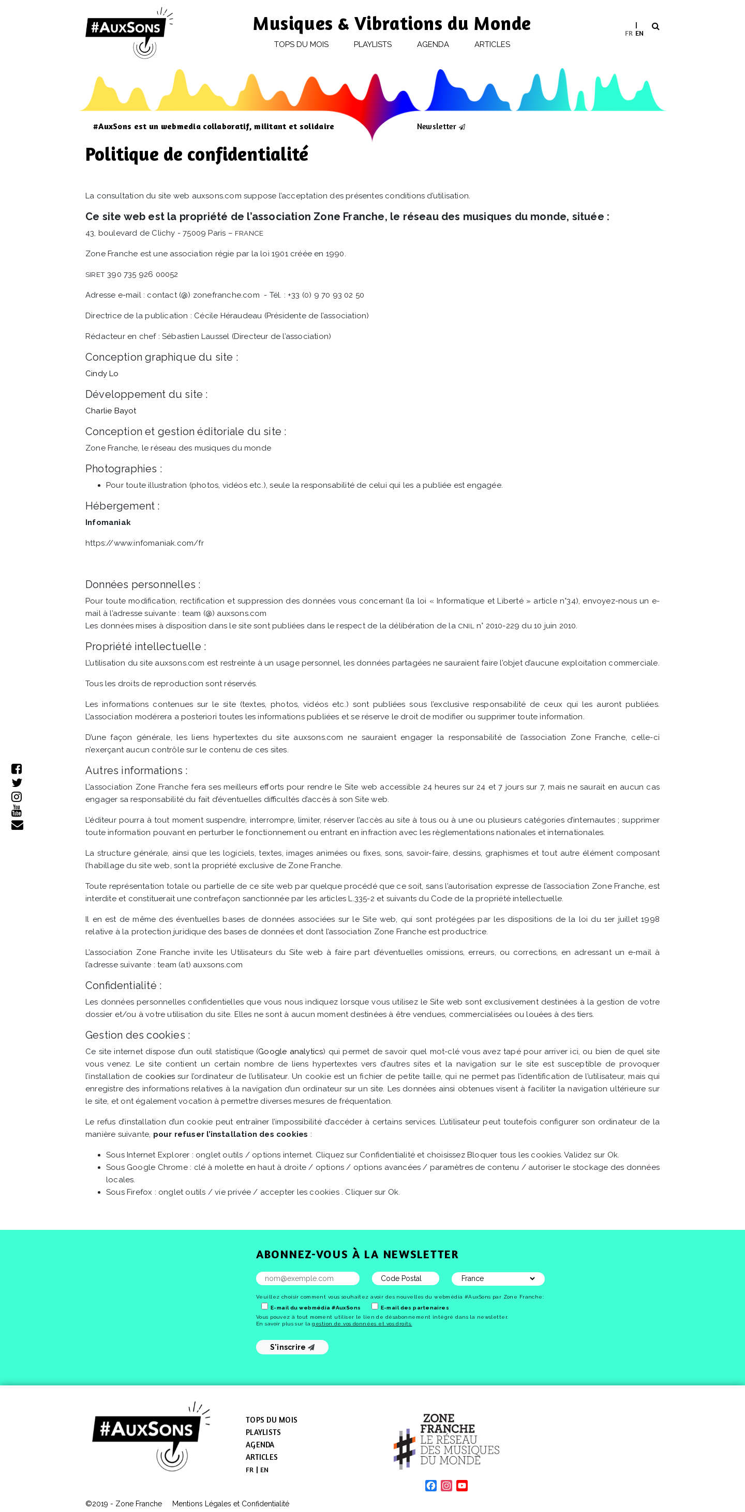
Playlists (373, 44)
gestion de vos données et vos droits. (362, 1323)
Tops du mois (301, 44)
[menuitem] (629, 33)
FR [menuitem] (629, 32)
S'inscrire (292, 1347)
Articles (492, 44)
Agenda (433, 44)
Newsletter (436, 126)
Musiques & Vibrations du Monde (392, 23)
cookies (160, 1076)
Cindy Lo (102, 373)
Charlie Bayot (111, 410)
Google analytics (290, 1051)
